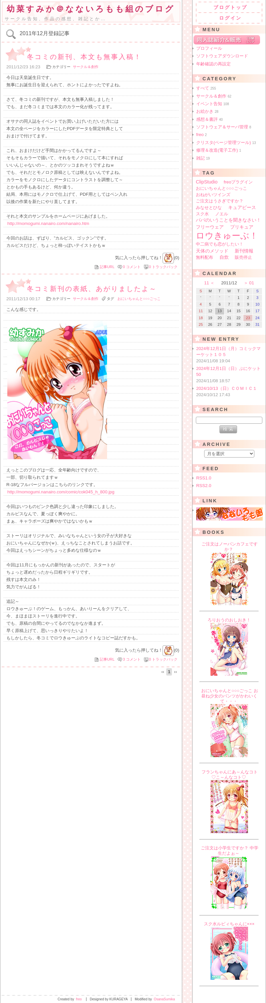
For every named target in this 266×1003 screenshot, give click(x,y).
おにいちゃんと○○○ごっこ (139, 299)
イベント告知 (212, 103)
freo (201, 134)
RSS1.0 (203, 477)
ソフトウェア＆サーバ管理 (223, 126)
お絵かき (207, 111)
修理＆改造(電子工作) (218, 150)
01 (251, 282)
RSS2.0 (203, 485)
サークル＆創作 (85, 67)
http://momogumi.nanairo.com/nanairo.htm (48, 223)
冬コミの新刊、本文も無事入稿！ (84, 56)
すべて (206, 88)
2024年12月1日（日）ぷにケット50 (229, 375)
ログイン (230, 18)
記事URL (107, 267)
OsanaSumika (164, 999)
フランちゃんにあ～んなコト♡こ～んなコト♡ (229, 774)
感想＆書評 (209, 119)
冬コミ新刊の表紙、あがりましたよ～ (92, 288)
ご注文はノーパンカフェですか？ (229, 546)
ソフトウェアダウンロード (222, 55)
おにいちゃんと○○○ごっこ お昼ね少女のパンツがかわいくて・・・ (229, 696)
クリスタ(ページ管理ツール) (226, 142)
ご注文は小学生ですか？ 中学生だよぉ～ (229, 850)
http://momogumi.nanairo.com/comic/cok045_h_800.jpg (60, 491)
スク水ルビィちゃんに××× (229, 923)
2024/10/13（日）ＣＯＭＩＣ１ (229, 392)
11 (206, 282)
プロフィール (209, 48)
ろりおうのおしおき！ (229, 619)
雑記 (203, 158)
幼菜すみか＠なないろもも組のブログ (91, 9)
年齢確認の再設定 (213, 63)
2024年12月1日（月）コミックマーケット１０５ (229, 355)
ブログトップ (230, 7)
